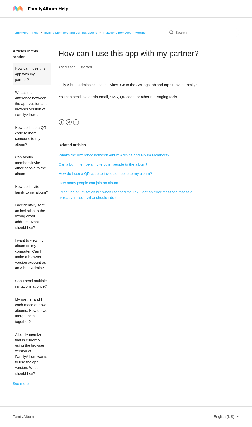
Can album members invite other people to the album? (30, 165)
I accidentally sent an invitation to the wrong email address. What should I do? (30, 216)
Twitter (69, 122)
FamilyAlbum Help (25, 32)
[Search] (202, 32)
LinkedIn (76, 122)
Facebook (62, 122)
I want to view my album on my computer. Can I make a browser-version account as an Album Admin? (30, 254)
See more (21, 383)
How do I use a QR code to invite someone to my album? (30, 135)
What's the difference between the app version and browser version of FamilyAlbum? (31, 103)
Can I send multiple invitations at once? (31, 284)
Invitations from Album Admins (124, 32)
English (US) (224, 416)
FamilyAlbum (23, 416)
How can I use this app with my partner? (30, 74)
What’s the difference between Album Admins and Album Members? (114, 155)
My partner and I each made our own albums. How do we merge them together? (31, 310)
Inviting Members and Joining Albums (70, 32)
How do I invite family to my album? (31, 189)
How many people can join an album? (89, 183)
